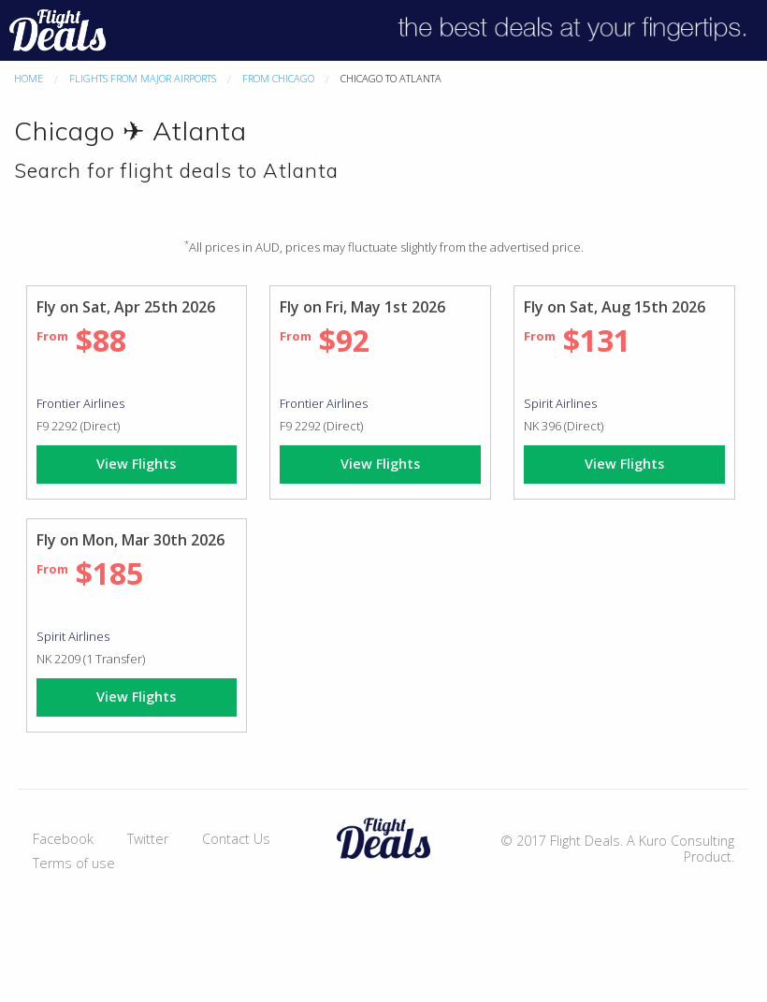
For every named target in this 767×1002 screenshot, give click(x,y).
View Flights (136, 463)
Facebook (63, 839)
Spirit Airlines (560, 403)
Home (28, 78)
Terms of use (74, 863)
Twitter (147, 839)
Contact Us (236, 839)
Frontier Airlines (80, 403)
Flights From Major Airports (142, 78)
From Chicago (278, 78)
